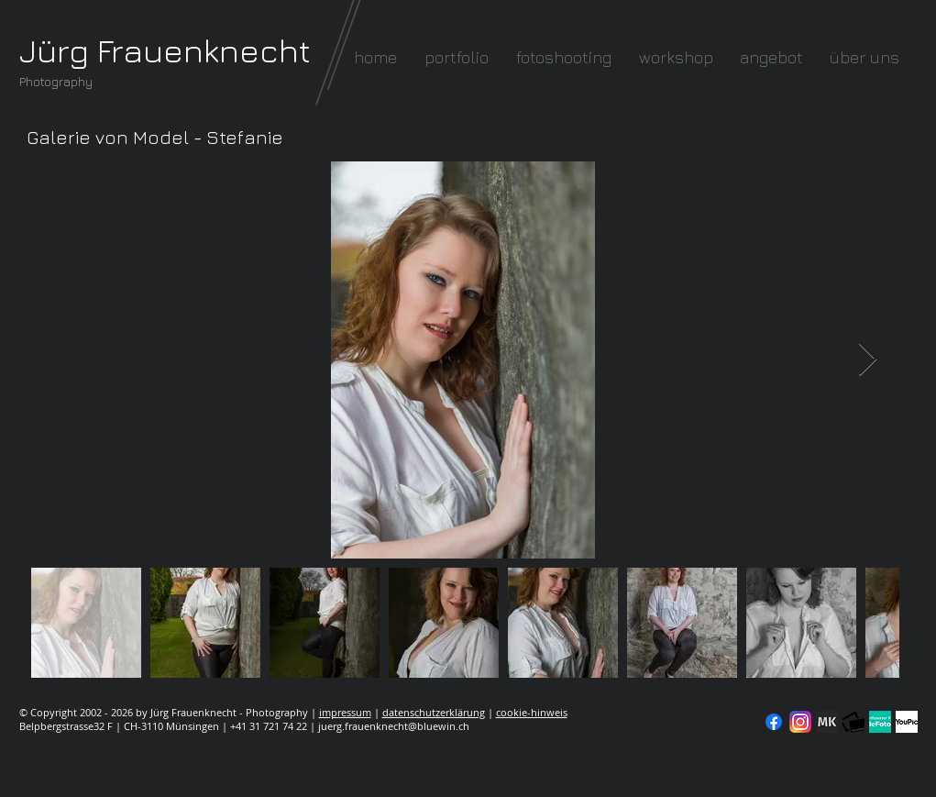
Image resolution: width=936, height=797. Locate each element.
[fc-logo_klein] (853, 722)
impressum (345, 712)
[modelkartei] (827, 722)
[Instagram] (800, 722)
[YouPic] (907, 722)
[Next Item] (867, 360)
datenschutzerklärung (433, 712)
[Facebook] (774, 722)
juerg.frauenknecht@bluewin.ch (393, 726)
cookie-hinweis (531, 712)
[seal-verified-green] (880, 722)
